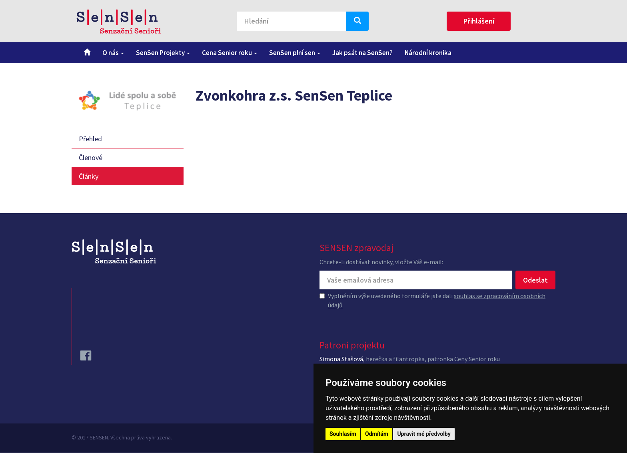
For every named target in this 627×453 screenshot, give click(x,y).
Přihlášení (478, 21)
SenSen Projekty (163, 52)
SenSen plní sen (294, 52)
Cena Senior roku (229, 52)
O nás (113, 52)
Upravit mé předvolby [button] (423, 434)
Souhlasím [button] (342, 434)
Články (88, 176)
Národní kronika (428, 52)
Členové (90, 157)
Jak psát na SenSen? (362, 52)
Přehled (90, 138)
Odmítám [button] (376, 434)
